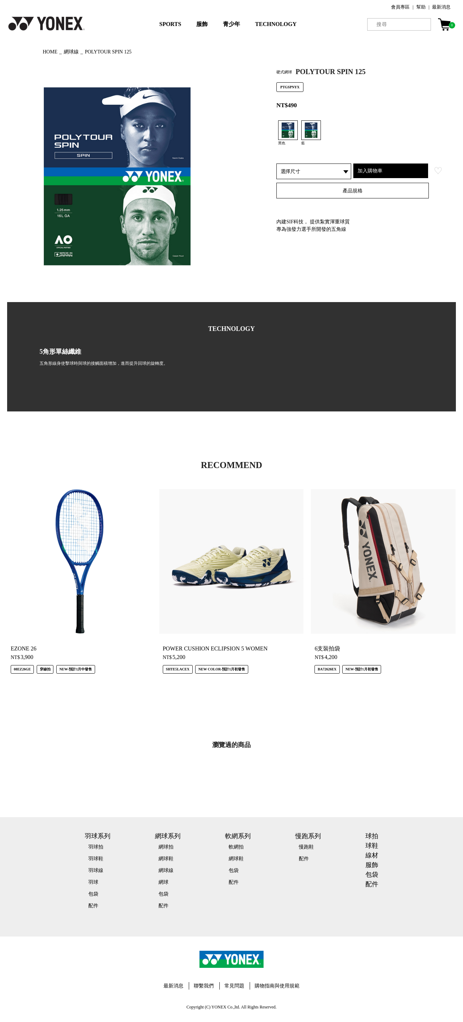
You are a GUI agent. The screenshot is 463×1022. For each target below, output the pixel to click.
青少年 (231, 24)
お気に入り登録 (438, 170)
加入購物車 (370, 170)
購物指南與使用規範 (277, 986)
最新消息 (441, 7)
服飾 (202, 24)
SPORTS (170, 24)
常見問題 (234, 986)
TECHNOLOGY (275, 24)
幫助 (421, 7)
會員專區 (400, 7)
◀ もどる (20, 50)
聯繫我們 (204, 986)
